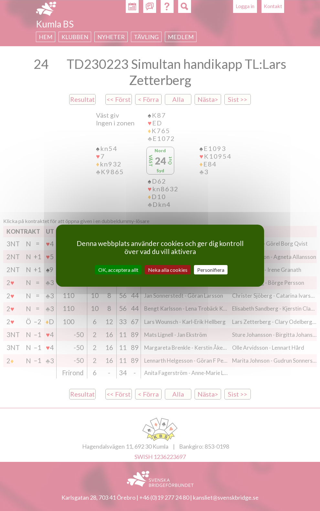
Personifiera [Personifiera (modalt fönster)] (210, 269)
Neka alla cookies (167, 269)
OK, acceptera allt (118, 269)
